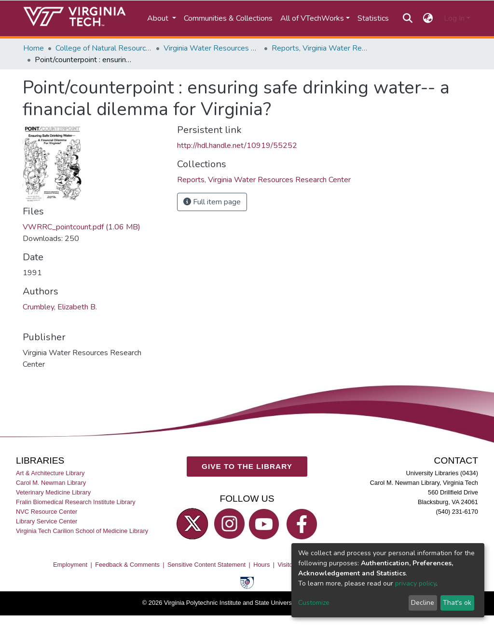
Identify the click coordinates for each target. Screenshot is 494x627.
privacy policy (415, 583)
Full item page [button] (212, 202)
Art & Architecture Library (50, 473)
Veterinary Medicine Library (53, 492)
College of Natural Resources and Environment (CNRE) (103, 48)
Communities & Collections (228, 18)
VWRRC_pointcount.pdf (81, 227)
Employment (70, 564)
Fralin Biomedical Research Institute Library (76, 502)
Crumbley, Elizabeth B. (60, 307)
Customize (313, 602)
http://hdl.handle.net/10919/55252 (237, 145)
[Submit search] (407, 18)
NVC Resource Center (46, 511)
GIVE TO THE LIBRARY (247, 466)
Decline (422, 602)
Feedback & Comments (127, 564)
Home (33, 48)
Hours (261, 564)
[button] (428, 18)
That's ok (457, 602)
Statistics (373, 18)
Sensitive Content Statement (206, 564)
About (158, 18)
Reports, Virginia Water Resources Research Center (320, 48)
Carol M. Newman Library (51, 482)
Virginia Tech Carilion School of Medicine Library (82, 530)
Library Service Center (46, 521)
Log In (454, 18)
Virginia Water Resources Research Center (212, 48)
